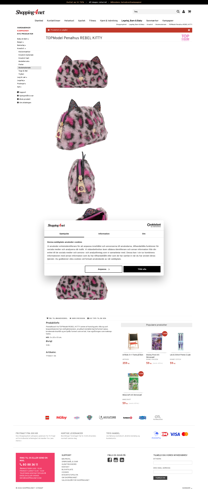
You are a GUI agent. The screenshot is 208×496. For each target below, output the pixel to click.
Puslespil (21, 84)
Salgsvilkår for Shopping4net (75, 480)
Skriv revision (77, 318)
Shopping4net (121, 25)
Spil (19, 87)
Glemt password (69, 464)
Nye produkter (25, 34)
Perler (21, 64)
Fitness (92, 21)
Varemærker (152, 21)
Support (21, 92)
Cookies (65, 472)
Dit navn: (157, 459)
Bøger (20, 42)
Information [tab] (104, 234)
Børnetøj (21, 45)
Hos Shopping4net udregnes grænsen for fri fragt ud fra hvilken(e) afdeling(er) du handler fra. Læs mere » (36, 437)
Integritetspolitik (70, 475)
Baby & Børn (23, 39)
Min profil (66, 459)
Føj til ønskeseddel (57, 318)
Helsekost (69, 21)
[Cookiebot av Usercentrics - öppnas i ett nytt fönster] (149, 225)
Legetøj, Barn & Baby (132, 21)
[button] (189, 11)
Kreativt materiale (25, 55)
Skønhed (39, 21)
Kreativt (150, 25)
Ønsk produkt (23, 99)
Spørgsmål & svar (25, 96)
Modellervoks (23, 61)
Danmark (187, 488)
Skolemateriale (160, 25)
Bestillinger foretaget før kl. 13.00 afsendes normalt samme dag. (81, 436)
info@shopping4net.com (30, 478)
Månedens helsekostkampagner (126, 2)
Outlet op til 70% (75, 2)
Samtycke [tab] (64, 234)
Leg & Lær (22, 77)
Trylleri (21, 74)
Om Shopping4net (69, 478)
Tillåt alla (142, 269)
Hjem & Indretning (109, 21)
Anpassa (103, 269)
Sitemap (39, 488)
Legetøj (21, 80)
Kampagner (168, 21)
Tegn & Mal (22, 71)
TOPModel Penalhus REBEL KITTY (180, 25)
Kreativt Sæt (23, 58)
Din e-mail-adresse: (161, 468)
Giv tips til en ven (96, 318)
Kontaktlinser (53, 21)
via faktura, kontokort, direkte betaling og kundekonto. (126, 436)
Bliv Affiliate (67, 470)
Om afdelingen (24, 103)
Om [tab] (143, 234)
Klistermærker (24, 52)
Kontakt (65, 467)
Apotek (81, 21)
